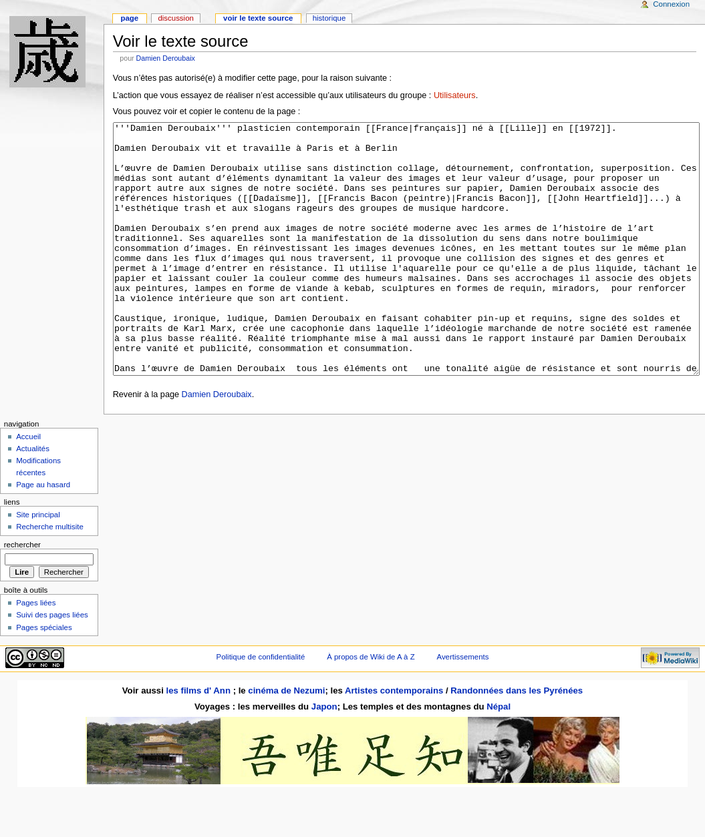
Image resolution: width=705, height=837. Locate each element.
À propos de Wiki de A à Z (370, 707)
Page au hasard (43, 535)
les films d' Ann (199, 741)
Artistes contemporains (394, 741)
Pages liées (35, 653)
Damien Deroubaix (165, 58)
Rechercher (22, 595)
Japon (324, 757)
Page (129, 18)
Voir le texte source (258, 18)
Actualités (32, 499)
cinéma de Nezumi (286, 741)
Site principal (38, 565)
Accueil (28, 487)
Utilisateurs (455, 95)
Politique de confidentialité (261, 707)
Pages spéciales (44, 677)
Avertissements (463, 707)
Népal (498, 757)
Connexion (671, 4)
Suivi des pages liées (52, 665)
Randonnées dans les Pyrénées (516, 741)
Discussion (175, 18)
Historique (329, 18)
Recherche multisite (50, 577)
